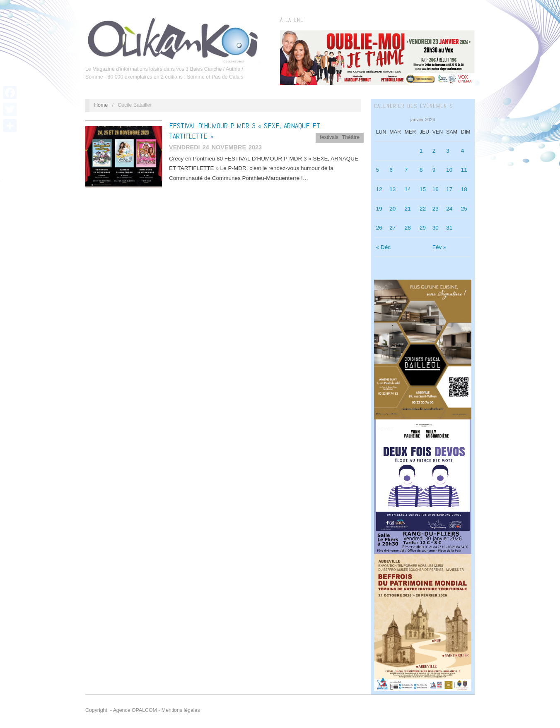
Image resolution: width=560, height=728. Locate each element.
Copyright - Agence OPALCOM (121, 710)
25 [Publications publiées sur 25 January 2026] (464, 209)
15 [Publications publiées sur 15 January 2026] (423, 189)
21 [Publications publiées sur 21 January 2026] (408, 209)
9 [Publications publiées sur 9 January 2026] (434, 170)
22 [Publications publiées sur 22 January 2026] (423, 209)
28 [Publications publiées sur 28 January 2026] (408, 228)
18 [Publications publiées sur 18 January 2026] (464, 189)
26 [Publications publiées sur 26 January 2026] (379, 228)
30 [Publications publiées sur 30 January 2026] (435, 228)
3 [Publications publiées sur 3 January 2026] (447, 151)
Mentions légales (181, 710)
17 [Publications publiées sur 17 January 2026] (449, 189)
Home (101, 105)
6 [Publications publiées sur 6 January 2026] (391, 170)
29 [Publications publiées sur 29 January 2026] (423, 228)
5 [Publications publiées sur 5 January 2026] (377, 170)
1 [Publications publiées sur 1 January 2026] (421, 151)
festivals (329, 137)
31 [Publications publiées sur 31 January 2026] (449, 228)
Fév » (439, 247)
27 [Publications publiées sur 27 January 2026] (392, 228)
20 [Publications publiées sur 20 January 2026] (392, 209)
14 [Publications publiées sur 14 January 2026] (408, 189)
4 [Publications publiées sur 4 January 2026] (462, 151)
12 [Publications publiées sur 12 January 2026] (379, 189)
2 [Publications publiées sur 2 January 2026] (434, 151)
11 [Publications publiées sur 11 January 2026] (464, 170)
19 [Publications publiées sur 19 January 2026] (379, 209)
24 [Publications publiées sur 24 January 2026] (449, 209)
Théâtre (351, 137)
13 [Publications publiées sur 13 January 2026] (392, 189)
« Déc (383, 247)
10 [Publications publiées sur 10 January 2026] (449, 170)
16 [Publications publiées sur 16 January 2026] (435, 189)
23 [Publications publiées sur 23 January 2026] (435, 209)
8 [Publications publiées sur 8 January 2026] (421, 170)
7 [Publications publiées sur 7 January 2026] (406, 170)
